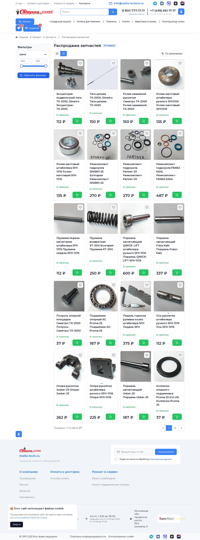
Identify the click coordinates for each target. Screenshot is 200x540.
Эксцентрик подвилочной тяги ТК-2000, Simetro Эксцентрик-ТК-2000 (69, 101)
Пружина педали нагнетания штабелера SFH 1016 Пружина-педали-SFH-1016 (68, 246)
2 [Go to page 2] (175, 428)
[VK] (162, 3)
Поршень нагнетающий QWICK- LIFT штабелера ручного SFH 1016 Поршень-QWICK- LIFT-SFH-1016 (135, 249)
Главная (22, 37)
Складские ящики (60, 21)
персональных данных (161, 459)
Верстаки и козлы (145, 21)
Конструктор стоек (173, 21)
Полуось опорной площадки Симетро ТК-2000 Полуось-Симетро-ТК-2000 (68, 323)
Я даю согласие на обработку (146, 459)
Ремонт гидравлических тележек (110, 484)
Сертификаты (27, 497)
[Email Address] (134, 452)
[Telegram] (155, 3)
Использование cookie (121, 536)
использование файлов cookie (30, 517)
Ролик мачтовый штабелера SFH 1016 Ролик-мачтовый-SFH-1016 (67, 172)
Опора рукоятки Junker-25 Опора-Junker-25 (68, 390)
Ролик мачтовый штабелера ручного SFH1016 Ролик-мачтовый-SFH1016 (168, 101)
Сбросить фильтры (33, 75)
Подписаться (166, 451)
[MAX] (169, 3)
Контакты (84, 3)
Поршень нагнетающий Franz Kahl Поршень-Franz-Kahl (167, 246)
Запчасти (49, 37)
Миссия (23, 484)
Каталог (35, 37)
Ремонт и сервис (105, 472)
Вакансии (24, 491)
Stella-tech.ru (29, 456)
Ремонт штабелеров (103, 478)
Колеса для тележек (88, 21)
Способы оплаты (59, 478)
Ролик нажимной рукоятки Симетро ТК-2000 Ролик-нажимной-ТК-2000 (135, 101)
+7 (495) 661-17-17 (163, 10)
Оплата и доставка (64, 472)
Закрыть (16, 524)
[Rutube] (182, 3)
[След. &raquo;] (181, 428)
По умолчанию (171, 53)
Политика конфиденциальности (88, 536)
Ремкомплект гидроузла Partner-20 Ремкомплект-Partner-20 (133, 172)
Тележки (111, 21)
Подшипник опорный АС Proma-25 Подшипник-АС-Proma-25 (100, 323)
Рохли (125, 21)
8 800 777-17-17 (133, 10)
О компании (28, 472)
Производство (27, 478)
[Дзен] (176, 3)
